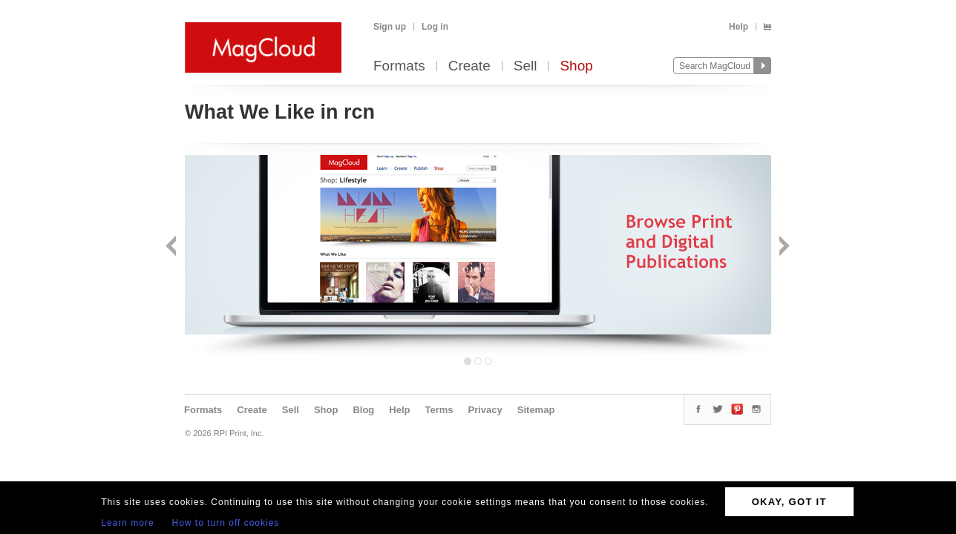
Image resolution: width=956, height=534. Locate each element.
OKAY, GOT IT (789, 501)
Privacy (485, 409)
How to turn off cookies (226, 523)
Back (173, 247)
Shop (576, 66)
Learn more (127, 523)
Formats (399, 66)
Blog (363, 409)
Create (469, 66)
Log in (435, 27)
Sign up (389, 27)
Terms (439, 409)
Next (783, 247)
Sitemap (536, 409)
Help (738, 27)
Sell (525, 66)
